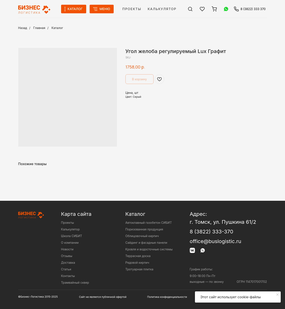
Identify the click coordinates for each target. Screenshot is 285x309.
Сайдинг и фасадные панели (146, 242)
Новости (67, 249)
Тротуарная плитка (139, 269)
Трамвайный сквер (75, 282)
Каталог (57, 28)
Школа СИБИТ (71, 236)
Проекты (131, 9)
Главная (39, 28)
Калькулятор (162, 9)
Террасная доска (138, 256)
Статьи (66, 269)
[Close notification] (277, 294)
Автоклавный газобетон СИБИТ (148, 222)
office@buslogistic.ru (215, 241)
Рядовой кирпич (137, 262)
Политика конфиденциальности (167, 296)
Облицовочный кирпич (142, 236)
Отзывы (66, 256)
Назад (22, 28)
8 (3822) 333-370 (211, 231)
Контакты (68, 276)
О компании (70, 242)
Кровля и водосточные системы (149, 249)
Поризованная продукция (144, 229)
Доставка (68, 262)
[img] (190, 9)
